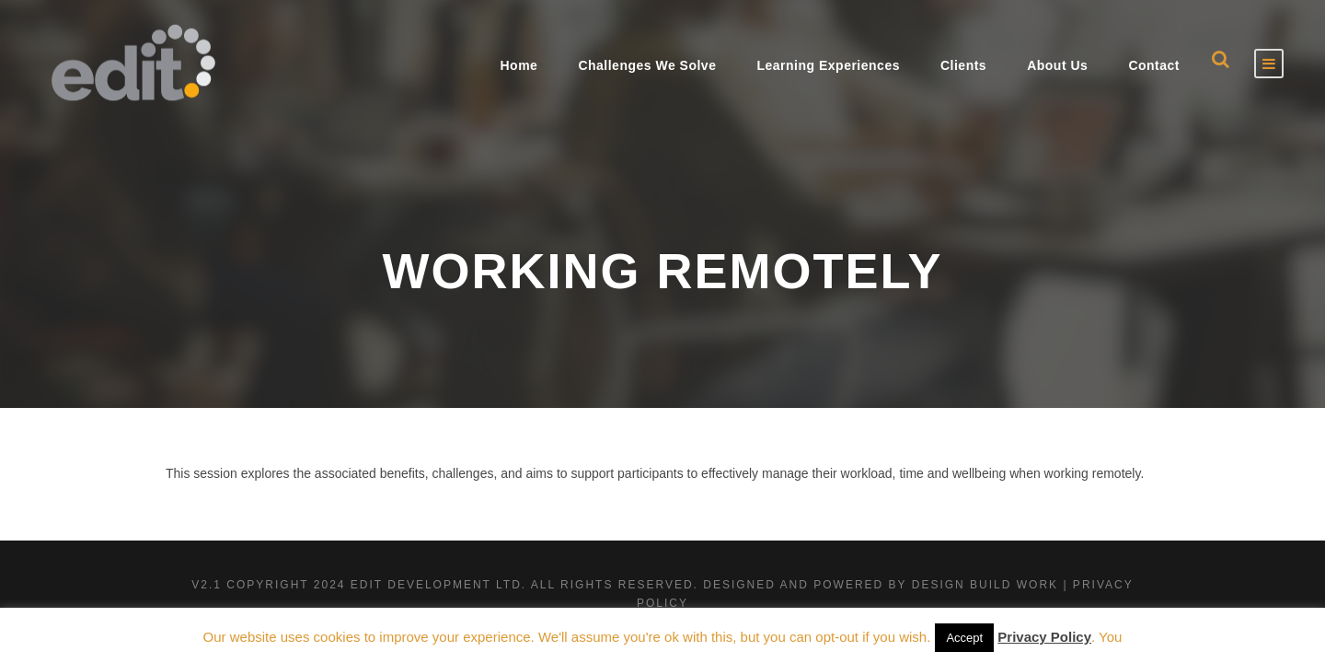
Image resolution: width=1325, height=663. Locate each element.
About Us (1057, 65)
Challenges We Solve (647, 65)
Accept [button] (964, 638)
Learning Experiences (828, 65)
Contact (1154, 65)
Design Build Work (985, 584)
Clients (963, 65)
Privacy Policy (1044, 637)
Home (518, 65)
